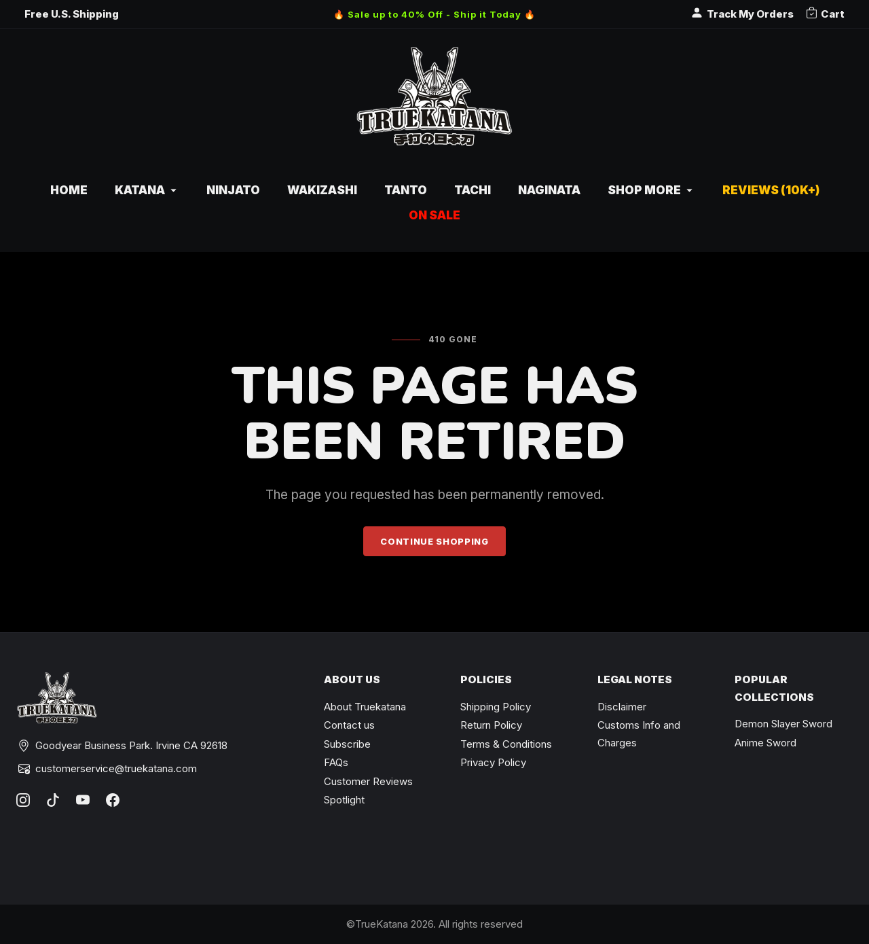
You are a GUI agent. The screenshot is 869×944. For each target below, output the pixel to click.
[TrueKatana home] (434, 103)
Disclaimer (621, 706)
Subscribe (347, 744)
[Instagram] (23, 800)
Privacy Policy (493, 762)
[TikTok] (53, 800)
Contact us (349, 725)
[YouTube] (83, 800)
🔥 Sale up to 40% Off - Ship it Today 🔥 (434, 14)
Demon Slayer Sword (783, 723)
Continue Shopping (434, 541)
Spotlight (344, 799)
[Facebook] (112, 800)
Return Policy (491, 725)
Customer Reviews (368, 781)
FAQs (336, 762)
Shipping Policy (495, 706)
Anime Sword (765, 742)
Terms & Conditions (506, 744)
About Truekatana (365, 706)
